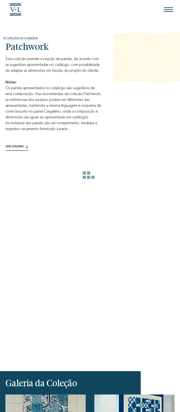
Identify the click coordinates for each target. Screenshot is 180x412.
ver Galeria (17, 146)
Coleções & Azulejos (21, 38)
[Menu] (168, 9)
